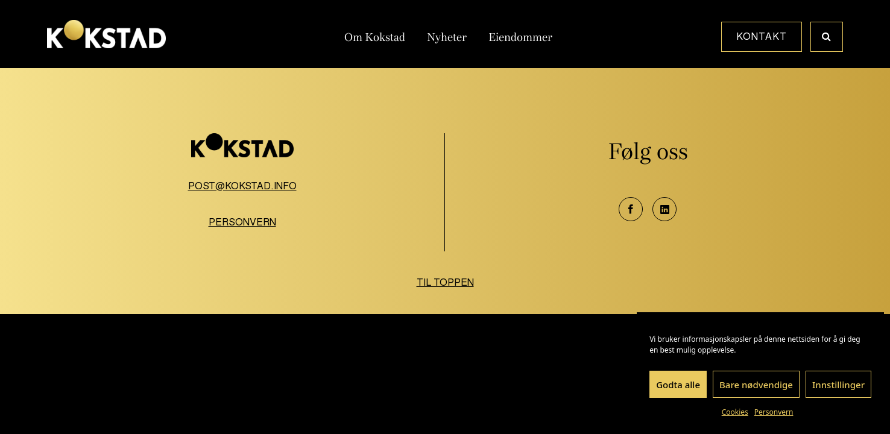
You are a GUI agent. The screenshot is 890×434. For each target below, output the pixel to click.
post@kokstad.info (242, 186)
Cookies (735, 412)
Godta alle (678, 385)
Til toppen (445, 282)
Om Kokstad (374, 37)
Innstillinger (838, 385)
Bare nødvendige (756, 385)
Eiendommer (520, 37)
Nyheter (447, 37)
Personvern (774, 412)
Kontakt (761, 36)
